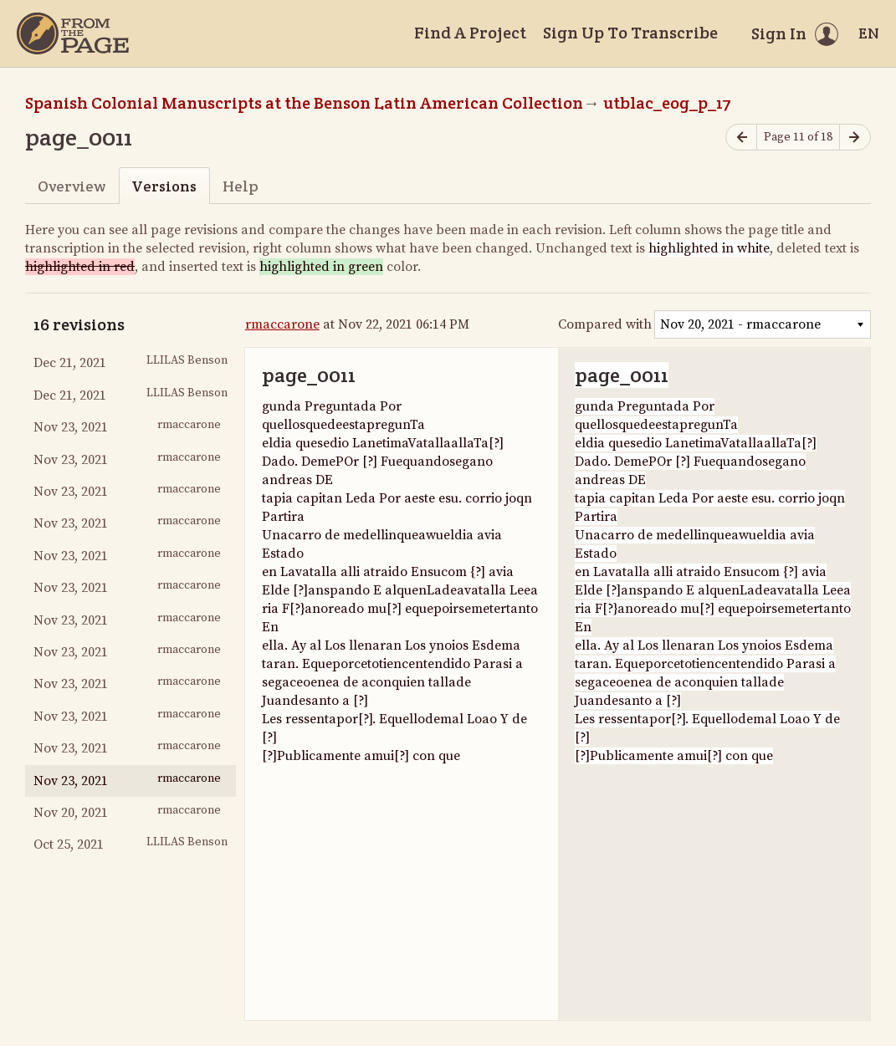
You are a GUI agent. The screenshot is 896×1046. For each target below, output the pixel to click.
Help (241, 186)
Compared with (605, 324)
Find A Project (470, 32)
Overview (71, 186)
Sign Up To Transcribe (630, 32)
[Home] (73, 33)
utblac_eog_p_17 (667, 103)
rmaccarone (282, 324)
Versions (164, 186)
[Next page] (855, 137)
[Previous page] (741, 137)
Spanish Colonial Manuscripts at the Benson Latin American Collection (304, 103)
